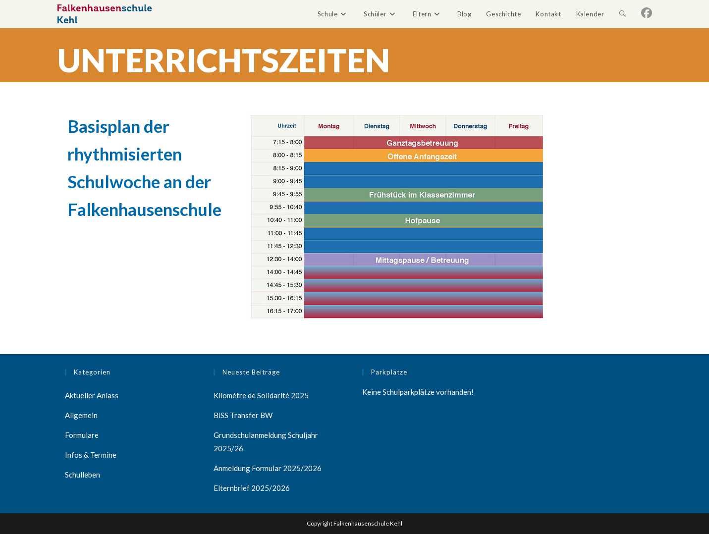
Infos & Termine (90, 454)
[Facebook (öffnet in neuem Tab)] (646, 12)
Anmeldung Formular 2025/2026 (268, 468)
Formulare (82, 434)
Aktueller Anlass (91, 395)
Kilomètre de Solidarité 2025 (261, 395)
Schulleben (82, 474)
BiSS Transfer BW (243, 415)
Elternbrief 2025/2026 (252, 487)
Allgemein (81, 415)
